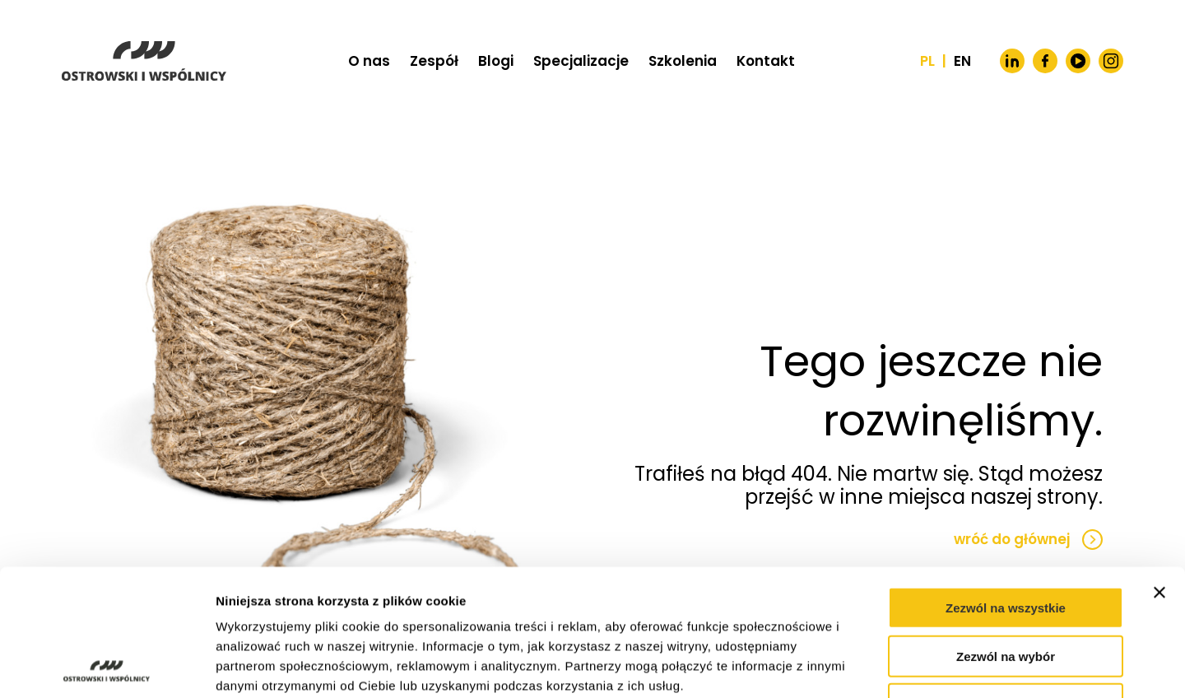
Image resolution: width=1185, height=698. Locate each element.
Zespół (434, 61)
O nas (369, 61)
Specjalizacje (581, 61)
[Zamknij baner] (1159, 466)
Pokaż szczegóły (878, 665)
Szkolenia (682, 61)
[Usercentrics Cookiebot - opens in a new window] (107, 666)
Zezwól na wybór (1005, 530)
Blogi (496, 61)
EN (962, 61)
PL (927, 61)
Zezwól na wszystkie (1006, 481)
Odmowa (1005, 577)
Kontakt (766, 61)
